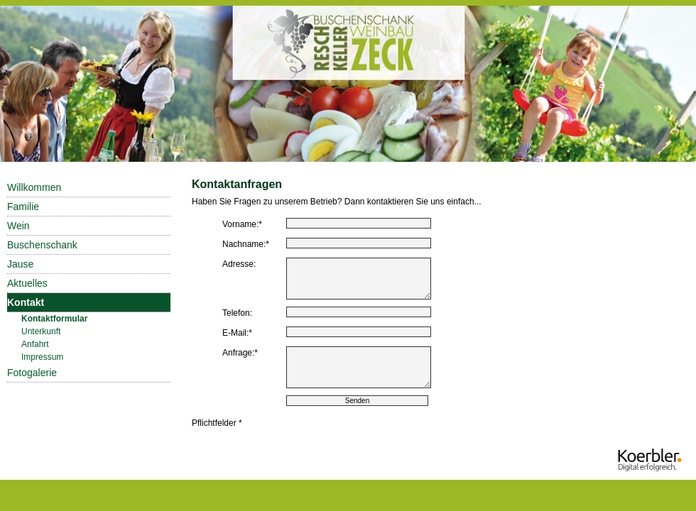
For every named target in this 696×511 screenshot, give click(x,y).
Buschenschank (42, 245)
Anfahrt (35, 344)
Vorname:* (242, 224)
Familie (23, 206)
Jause (20, 264)
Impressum (42, 357)
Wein (18, 225)
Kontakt (25, 302)
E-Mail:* (237, 333)
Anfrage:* (240, 353)
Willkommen (34, 187)
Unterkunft (40, 331)
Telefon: (237, 313)
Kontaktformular (54, 319)
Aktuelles (27, 283)
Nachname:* (245, 244)
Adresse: (239, 264)
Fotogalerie (32, 372)
